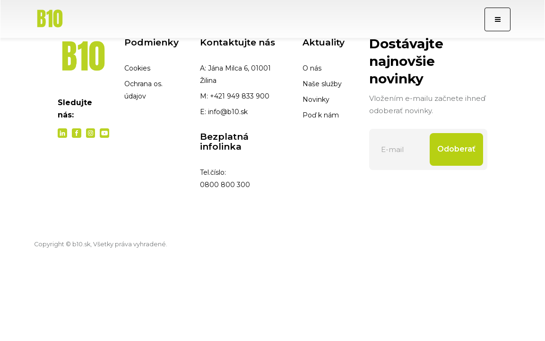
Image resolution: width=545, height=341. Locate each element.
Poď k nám (321, 115)
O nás (312, 68)
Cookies (137, 68)
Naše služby (322, 84)
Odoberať (456, 148)
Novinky (316, 99)
